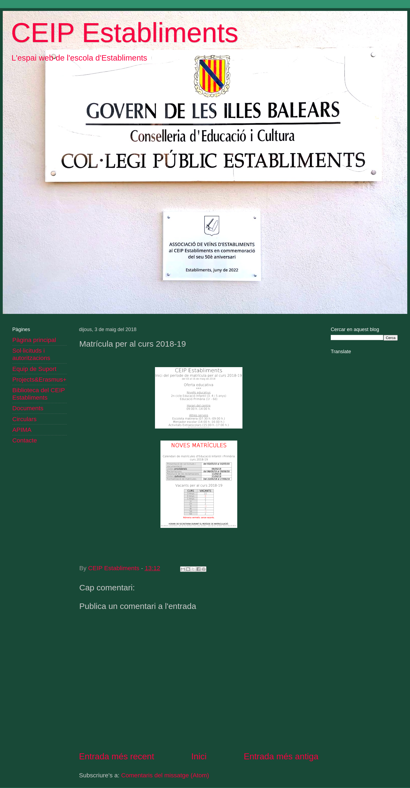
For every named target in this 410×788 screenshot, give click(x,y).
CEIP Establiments (124, 32)
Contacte (24, 440)
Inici (199, 756)
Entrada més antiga (281, 756)
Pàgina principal (34, 340)
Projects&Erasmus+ (39, 379)
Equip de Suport (34, 368)
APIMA (21, 429)
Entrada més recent (116, 756)
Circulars (24, 419)
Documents (27, 408)
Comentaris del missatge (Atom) (165, 775)
